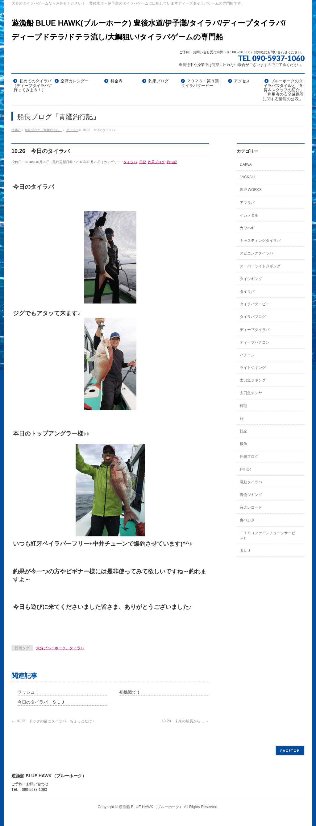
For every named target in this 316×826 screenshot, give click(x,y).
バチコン (247, 355)
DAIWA (246, 164)
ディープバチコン (254, 342)
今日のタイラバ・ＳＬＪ (41, 702)
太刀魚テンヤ (251, 393)
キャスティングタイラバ (260, 240)
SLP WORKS (251, 190)
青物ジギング (251, 495)
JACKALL (248, 177)
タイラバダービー (254, 304)
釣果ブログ (156, 162)
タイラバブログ (253, 317)
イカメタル (249, 215)
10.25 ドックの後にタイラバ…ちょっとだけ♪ (52, 721)
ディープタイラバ (254, 330)
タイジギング (251, 279)
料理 (243, 406)
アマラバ (247, 202)
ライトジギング (253, 368)
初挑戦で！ (130, 692)
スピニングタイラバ (256, 253)
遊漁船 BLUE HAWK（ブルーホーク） (151, 807)
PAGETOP (290, 751)
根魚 (243, 444)
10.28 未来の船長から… (185, 721)
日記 (142, 162)
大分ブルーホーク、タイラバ (60, 648)
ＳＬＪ (245, 550)
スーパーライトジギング (260, 266)
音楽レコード (251, 507)
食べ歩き (247, 520)
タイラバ (130, 162)
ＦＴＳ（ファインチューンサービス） (267, 535)
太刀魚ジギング (253, 380)
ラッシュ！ (28, 692)
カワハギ (247, 228)
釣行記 (172, 162)
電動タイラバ (251, 482)
